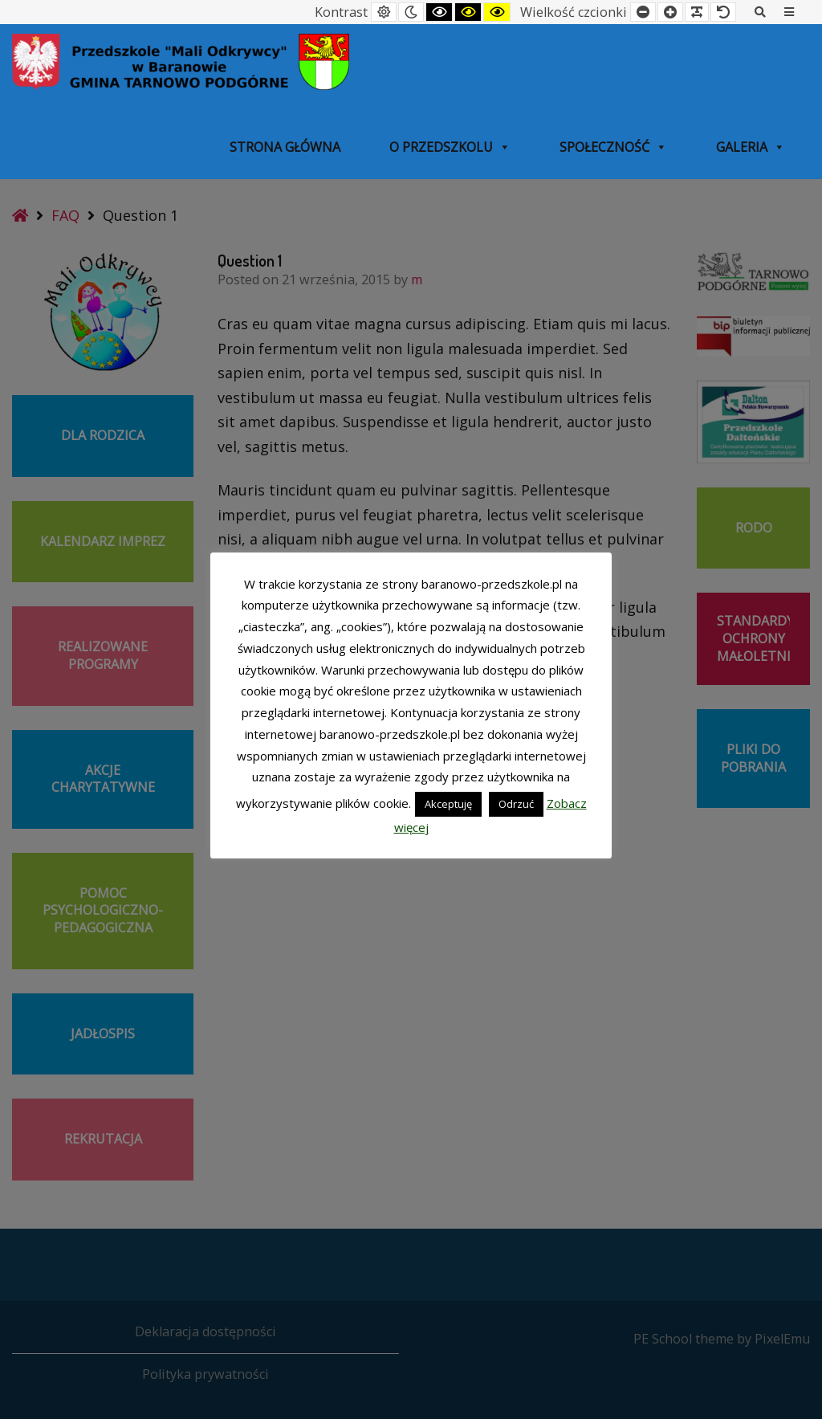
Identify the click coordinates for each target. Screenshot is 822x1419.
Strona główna (285, 147)
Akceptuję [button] (448, 804)
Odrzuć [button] (516, 804)
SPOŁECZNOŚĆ (613, 147)
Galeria (750, 147)
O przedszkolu (450, 147)
